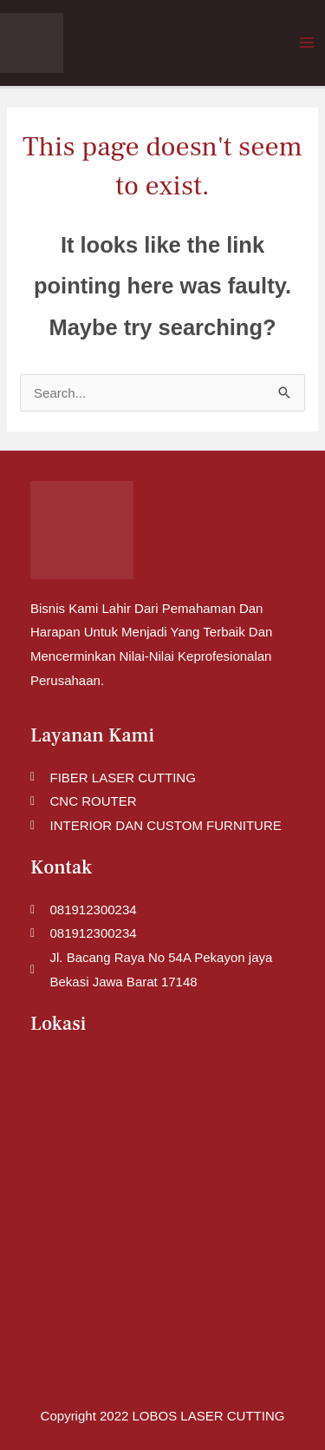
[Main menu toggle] (307, 43)
